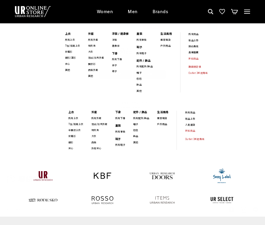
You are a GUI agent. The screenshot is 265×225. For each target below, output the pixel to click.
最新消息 (178, 184)
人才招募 (250, 184)
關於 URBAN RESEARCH (214, 184)
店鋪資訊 (134, 184)
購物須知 (156, 184)
